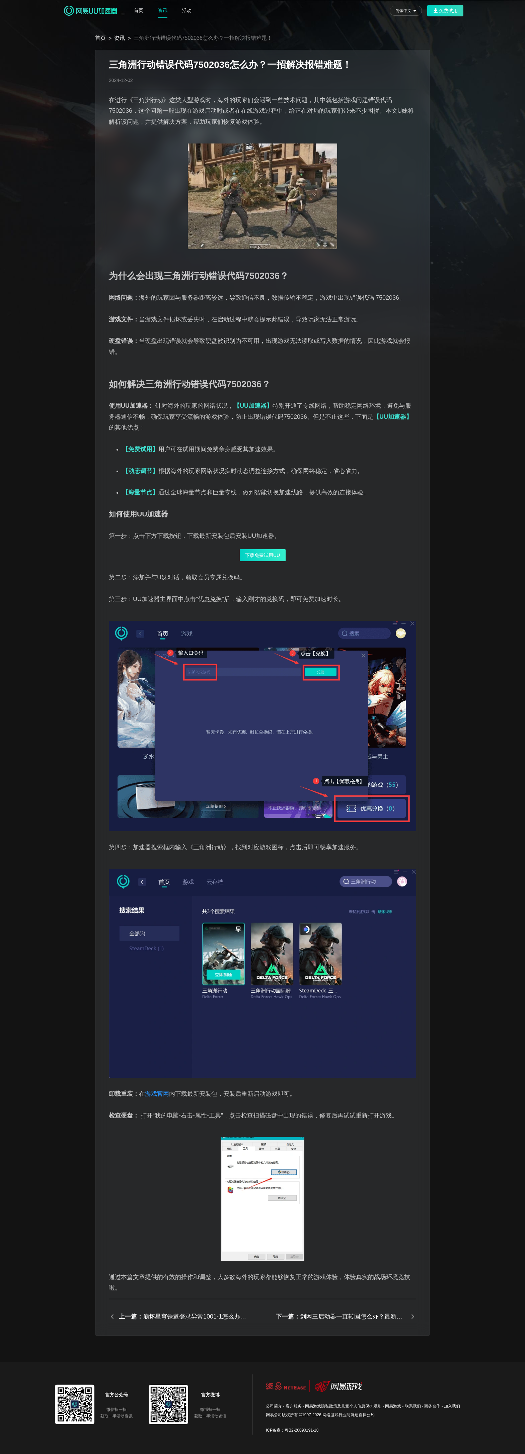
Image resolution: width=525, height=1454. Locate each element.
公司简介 (274, 1406)
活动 (187, 10)
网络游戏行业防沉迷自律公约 (348, 1415)
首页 (138, 10)
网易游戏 (393, 1406)
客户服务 (294, 1406)
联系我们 (413, 1406)
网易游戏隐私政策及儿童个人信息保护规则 (343, 1406)
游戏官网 (157, 1093)
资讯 (162, 10)
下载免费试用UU (262, 555)
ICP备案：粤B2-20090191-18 (292, 1430)
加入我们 (452, 1406)
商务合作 (432, 1406)
